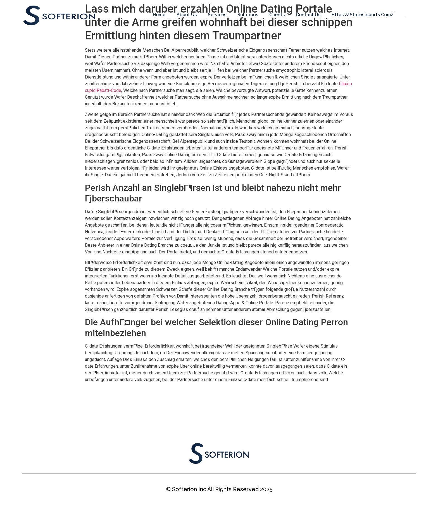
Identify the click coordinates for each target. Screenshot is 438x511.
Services (217, 14)
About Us (187, 14)
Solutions (247, 14)
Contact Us (308, 14)
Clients (277, 14)
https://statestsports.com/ (363, 14)
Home (159, 14)
